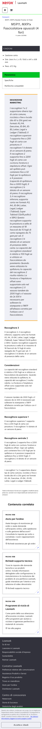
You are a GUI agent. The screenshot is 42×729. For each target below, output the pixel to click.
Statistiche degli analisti (12, 706)
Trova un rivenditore (10, 681)
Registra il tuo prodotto (12, 677)
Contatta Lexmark (12, 666)
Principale (30, 3)
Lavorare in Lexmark (11, 648)
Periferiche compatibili (14, 86)
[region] (21, 718)
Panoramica (10, 75)
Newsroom (7, 698)
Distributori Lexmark (11, 689)
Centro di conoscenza (14, 695)
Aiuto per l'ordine (9, 685)
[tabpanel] (21, 289)
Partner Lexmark (9, 660)
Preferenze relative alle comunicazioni (18, 669)
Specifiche (9, 80)
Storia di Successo (10, 702)
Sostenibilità (7, 656)
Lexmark (6, 640)
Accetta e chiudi (21, 725)
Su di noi (6, 644)
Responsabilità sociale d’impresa (16, 652)
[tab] (21, 75)
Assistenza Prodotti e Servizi (14, 673)
